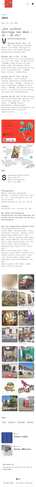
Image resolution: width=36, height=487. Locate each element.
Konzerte (11, 422)
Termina (30, 422)
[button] (28, 4)
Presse (4, 15)
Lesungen (21, 422)
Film (4, 422)
